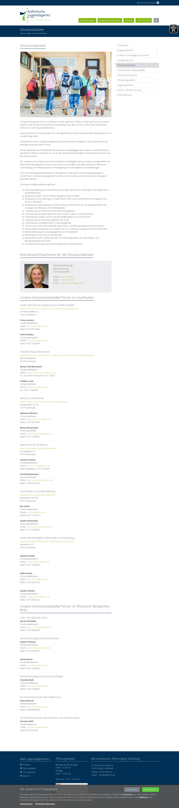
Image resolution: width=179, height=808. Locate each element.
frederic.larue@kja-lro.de (37, 387)
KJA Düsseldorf (28, 768)
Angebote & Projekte (109, 20)
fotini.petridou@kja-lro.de (37, 340)
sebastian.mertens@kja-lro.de (39, 419)
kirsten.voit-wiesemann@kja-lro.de (41, 372)
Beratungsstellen (127, 80)
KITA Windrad (125, 94)
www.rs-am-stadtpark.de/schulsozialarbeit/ (38, 448)
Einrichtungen (87, 20)
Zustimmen (149, 789)
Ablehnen (131, 789)
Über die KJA (143, 20)
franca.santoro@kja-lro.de (37, 326)
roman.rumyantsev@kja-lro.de (39, 433)
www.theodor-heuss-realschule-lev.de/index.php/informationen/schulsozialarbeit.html (57, 355)
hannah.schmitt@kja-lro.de (37, 562)
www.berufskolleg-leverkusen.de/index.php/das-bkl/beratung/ (47, 541)
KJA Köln (25, 776)
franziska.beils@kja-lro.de (37, 686)
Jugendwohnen (126, 85)
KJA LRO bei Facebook (148, 2)
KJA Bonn (25, 764)
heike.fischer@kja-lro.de (36, 579)
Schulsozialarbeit (40, 33)
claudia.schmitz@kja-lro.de (38, 596)
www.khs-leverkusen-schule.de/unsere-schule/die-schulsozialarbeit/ (49, 308)
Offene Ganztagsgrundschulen (134, 55)
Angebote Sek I (126, 60)
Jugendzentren (126, 50)
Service (128, 20)
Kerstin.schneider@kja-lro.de (38, 627)
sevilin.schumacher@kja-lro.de (39, 526)
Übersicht (123, 45)
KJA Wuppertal (27, 772)
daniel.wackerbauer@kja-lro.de (39, 480)
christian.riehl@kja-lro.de (37, 727)
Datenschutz (26, 804)
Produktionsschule (128, 75)
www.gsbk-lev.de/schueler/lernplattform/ (37, 495)
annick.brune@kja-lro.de (37, 665)
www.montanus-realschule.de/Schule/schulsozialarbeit (43, 401)
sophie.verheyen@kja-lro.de (38, 648)
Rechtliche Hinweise (45, 804)
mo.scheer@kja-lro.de (35, 512)
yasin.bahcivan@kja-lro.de (37, 706)
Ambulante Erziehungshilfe (132, 70)
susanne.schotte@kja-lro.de (38, 465)
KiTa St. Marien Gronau (130, 90)
